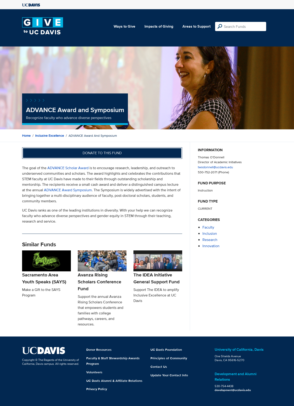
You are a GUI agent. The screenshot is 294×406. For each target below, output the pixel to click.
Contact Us (158, 366)
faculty (208, 227)
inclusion (209, 233)
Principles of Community (168, 358)
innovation (210, 246)
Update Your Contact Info (169, 375)
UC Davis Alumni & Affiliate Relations (114, 380)
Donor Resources (99, 349)
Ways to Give (124, 26)
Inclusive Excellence (49, 135)
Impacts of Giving (158, 26)
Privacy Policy (96, 389)
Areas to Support (196, 26)
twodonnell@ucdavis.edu (215, 167)
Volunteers (94, 372)
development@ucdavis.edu (233, 390)
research (209, 239)
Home (26, 135)
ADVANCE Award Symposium (68, 190)
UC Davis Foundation (166, 349)
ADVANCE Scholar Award (68, 168)
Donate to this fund (102, 153)
